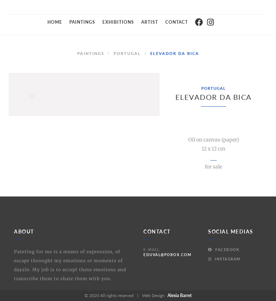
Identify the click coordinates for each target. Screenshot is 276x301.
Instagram (224, 259)
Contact (176, 22)
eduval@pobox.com (167, 255)
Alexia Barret (179, 295)
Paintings (82, 22)
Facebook (223, 249)
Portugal (127, 53)
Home (54, 22)
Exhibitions (118, 22)
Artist (149, 22)
